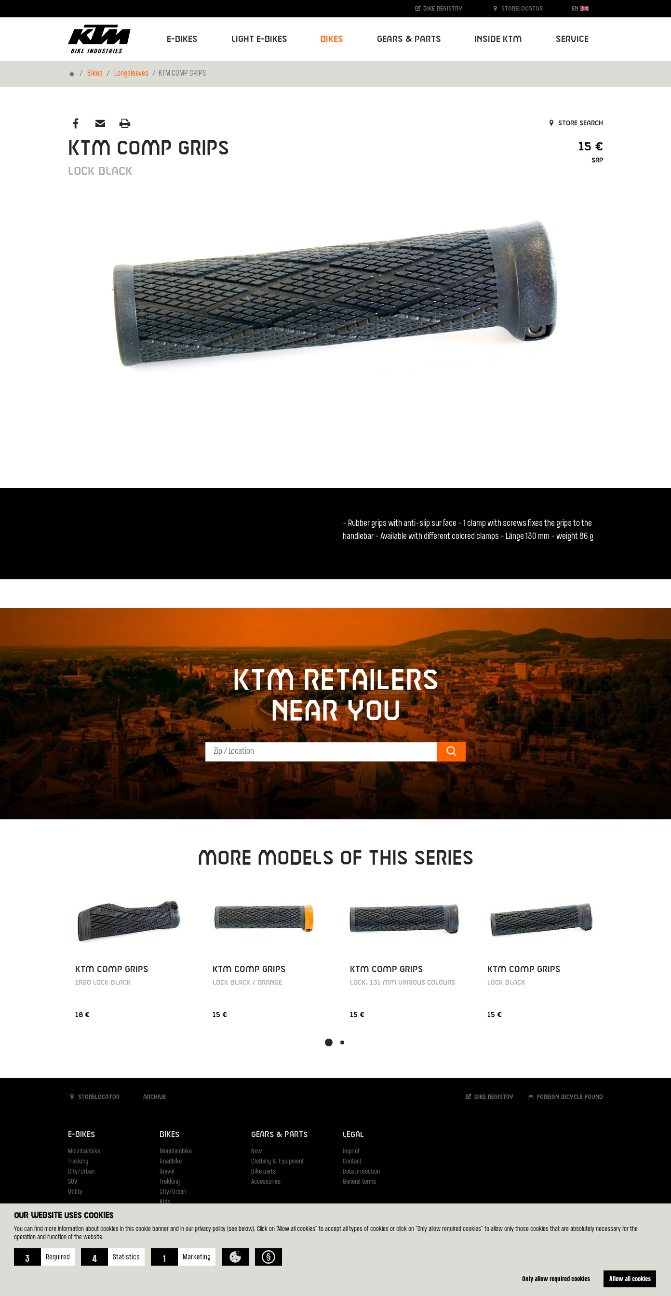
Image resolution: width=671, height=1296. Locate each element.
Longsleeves (131, 74)
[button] (44, 1257)
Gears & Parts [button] (409, 39)
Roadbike (171, 1161)
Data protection (361, 1172)
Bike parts (263, 1172)
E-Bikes (81, 1135)
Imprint (351, 1151)
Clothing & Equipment (277, 1161)
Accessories (266, 1182)
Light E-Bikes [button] (259, 39)
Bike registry (438, 8)
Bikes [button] (332, 39)
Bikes (95, 74)
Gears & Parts (279, 1135)
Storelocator (517, 8)
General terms (359, 1182)
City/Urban (81, 1172)
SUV (72, 1182)
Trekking (78, 1161)
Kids (165, 1202)
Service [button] (572, 39)
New (256, 1151)
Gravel (167, 1172)
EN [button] (580, 8)
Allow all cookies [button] (630, 1278)
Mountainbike (84, 1151)
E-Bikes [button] (182, 39)
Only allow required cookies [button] (556, 1278)
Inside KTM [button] (498, 39)
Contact (352, 1161)
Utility (75, 1192)
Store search (575, 123)
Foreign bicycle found (565, 1097)
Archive (149, 1097)
